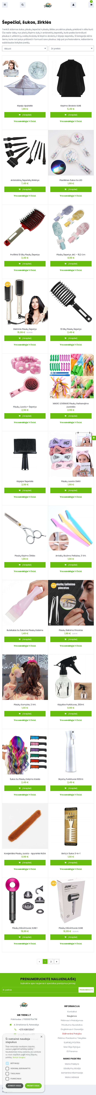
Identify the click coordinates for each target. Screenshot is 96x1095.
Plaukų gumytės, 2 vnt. (25, 704)
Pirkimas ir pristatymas (72, 1020)
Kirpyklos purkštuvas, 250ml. (71, 704)
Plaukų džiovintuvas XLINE (71, 928)
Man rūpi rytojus (72, 1047)
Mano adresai (72, 1077)
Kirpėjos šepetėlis (25, 481)
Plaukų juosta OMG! (71, 481)
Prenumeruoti (86, 990)
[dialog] (23, 1063)
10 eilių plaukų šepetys (70, 329)
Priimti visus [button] (33, 1086)
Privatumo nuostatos (72, 1025)
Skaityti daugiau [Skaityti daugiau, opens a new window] (19, 1057)
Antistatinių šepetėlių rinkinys (25, 180)
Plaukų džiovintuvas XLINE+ (25, 928)
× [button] (41, 1037)
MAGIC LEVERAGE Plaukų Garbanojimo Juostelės (71, 405)
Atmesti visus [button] (14, 1086)
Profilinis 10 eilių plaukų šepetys (25, 254)
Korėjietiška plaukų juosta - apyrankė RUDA (25, 853)
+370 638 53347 (26, 1029)
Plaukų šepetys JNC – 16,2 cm (71, 254)
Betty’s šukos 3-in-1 (71, 853)
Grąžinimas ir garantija (72, 1029)
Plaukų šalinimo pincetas (71, 630)
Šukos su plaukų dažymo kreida (25, 779)
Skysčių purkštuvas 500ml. (70, 779)
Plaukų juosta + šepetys (25, 406)
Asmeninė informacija (72, 1072)
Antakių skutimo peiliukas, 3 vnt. (71, 555)
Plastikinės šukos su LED (71, 180)
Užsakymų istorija (72, 1068)
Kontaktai (72, 1011)
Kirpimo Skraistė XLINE (71, 105)
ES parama (72, 1051)
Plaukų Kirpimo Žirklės (25, 555)
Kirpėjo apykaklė (25, 105)
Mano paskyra (72, 1064)
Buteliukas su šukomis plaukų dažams (25, 630)
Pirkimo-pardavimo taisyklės (72, 1038)
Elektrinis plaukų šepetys (25, 329)
